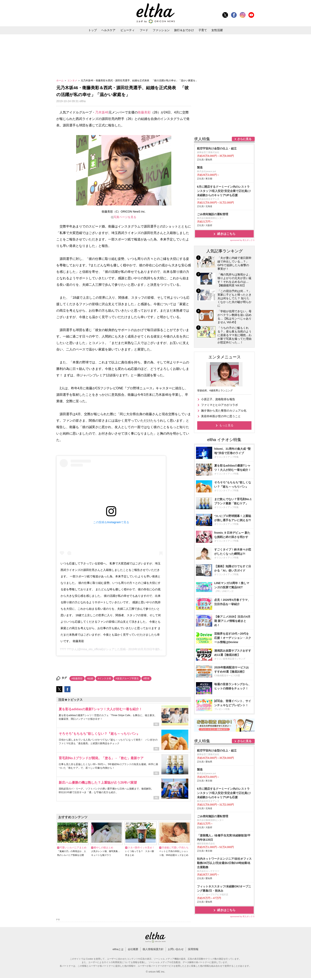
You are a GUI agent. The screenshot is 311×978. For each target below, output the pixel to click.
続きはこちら (226, 233)
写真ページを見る (125, 217)
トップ (92, 30)
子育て (202, 30)
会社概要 (133, 949)
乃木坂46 (102, 112)
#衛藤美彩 (77, 678)
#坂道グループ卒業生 (127, 678)
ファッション (161, 30)
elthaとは (118, 949)
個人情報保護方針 (153, 949)
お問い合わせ (176, 949)
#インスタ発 (104, 678)
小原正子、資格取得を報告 (218, 399)
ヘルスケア (108, 30)
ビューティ (127, 30)
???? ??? (65, 649)
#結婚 (90, 678)
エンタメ (72, 80)
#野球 (146, 678)
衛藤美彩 (144, 112)
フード (144, 30)
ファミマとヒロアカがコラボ (219, 404)
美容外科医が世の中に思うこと (221, 416)
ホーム (60, 80)
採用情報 (193, 949)
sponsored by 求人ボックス (242, 240)
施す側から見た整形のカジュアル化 (223, 410)
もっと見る (226, 425)
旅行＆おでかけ (184, 30)
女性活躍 (217, 30)
